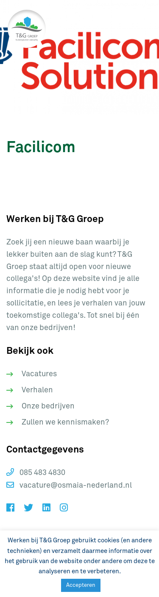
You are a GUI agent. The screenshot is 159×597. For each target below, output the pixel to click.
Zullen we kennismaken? (65, 422)
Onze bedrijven (48, 406)
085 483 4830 (35, 472)
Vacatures (39, 374)
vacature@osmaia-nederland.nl (69, 485)
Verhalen (37, 390)
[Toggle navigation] (138, 29)
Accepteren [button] (80, 585)
